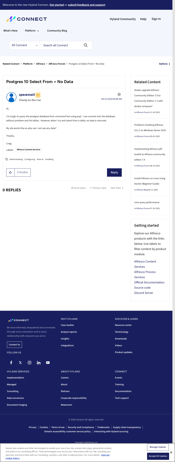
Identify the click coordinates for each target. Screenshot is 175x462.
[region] (87, 452)
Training (119, 384)
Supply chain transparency (127, 427)
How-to (40, 159)
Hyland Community (123, 19)
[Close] (171, 452)
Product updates (123, 352)
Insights (65, 338)
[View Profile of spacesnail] (27, 94)
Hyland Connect (11, 64)
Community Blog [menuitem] (57, 31)
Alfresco (40, 64)
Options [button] (163, 64)
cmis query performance (146, 202)
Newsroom (66, 405)
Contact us (14, 344)
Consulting (12, 391)
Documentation (123, 391)
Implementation (15, 377)
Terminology (121, 332)
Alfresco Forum (57, 64)
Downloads (121, 338)
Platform (28, 64)
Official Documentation (149, 282)
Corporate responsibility (74, 398)
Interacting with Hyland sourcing (111, 431)
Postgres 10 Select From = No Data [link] (86, 64)
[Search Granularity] (25, 45)
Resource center (123, 325)
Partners (65, 391)
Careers (65, 377)
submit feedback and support (86, 4)
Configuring (29, 159)
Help (143, 19)
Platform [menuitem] (30, 31)
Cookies (44, 427)
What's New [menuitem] (10, 31)
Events (118, 377)
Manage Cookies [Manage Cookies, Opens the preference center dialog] (158, 447)
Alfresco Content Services (28, 149)
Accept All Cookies (158, 456)
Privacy (32, 427)
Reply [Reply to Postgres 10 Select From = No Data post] (114, 172)
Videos (118, 345)
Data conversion (15, 398)
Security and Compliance (81, 427)
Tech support (122, 398)
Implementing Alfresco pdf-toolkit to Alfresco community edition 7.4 (149, 154)
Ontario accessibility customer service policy (67, 431)
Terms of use (58, 427)
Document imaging (17, 405)
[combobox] (66, 45)
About (64, 384)
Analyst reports (69, 332)
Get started (57, 4)
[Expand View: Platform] (38, 30)
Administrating (16, 159)
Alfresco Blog (142, 189)
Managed (11, 384)
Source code (142, 287)
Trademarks (103, 427)
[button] (10, 173)
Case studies (67, 325)
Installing (49, 159)
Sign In (156, 19)
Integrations (67, 345)
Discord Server (143, 293)
